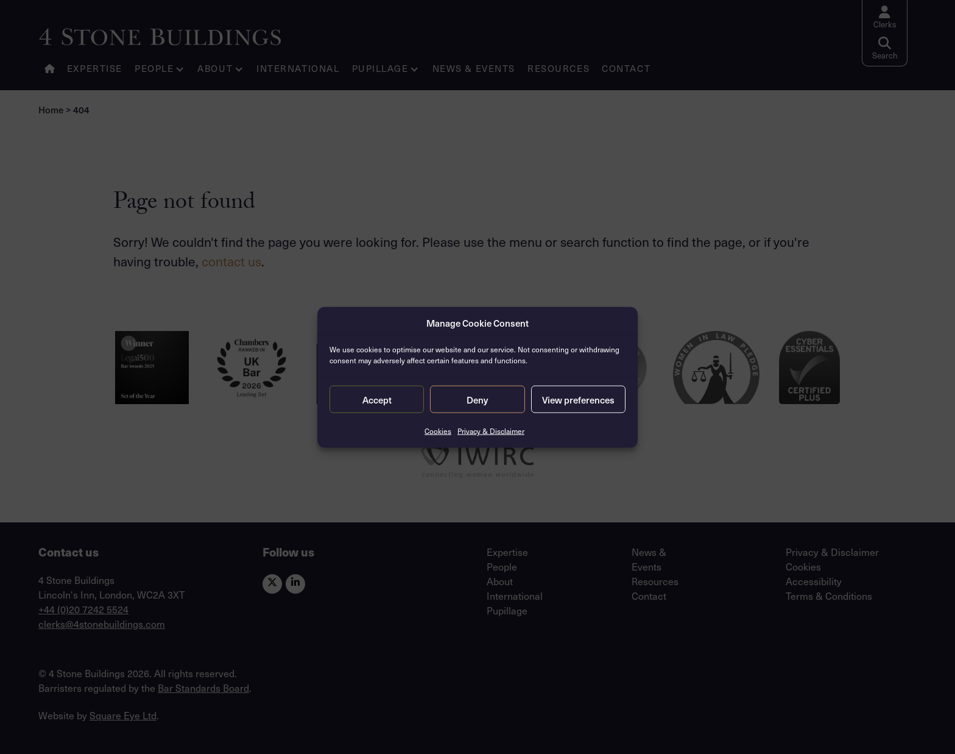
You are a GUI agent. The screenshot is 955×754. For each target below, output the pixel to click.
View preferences (578, 399)
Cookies (438, 430)
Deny (477, 399)
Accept (377, 399)
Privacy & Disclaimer (490, 430)
